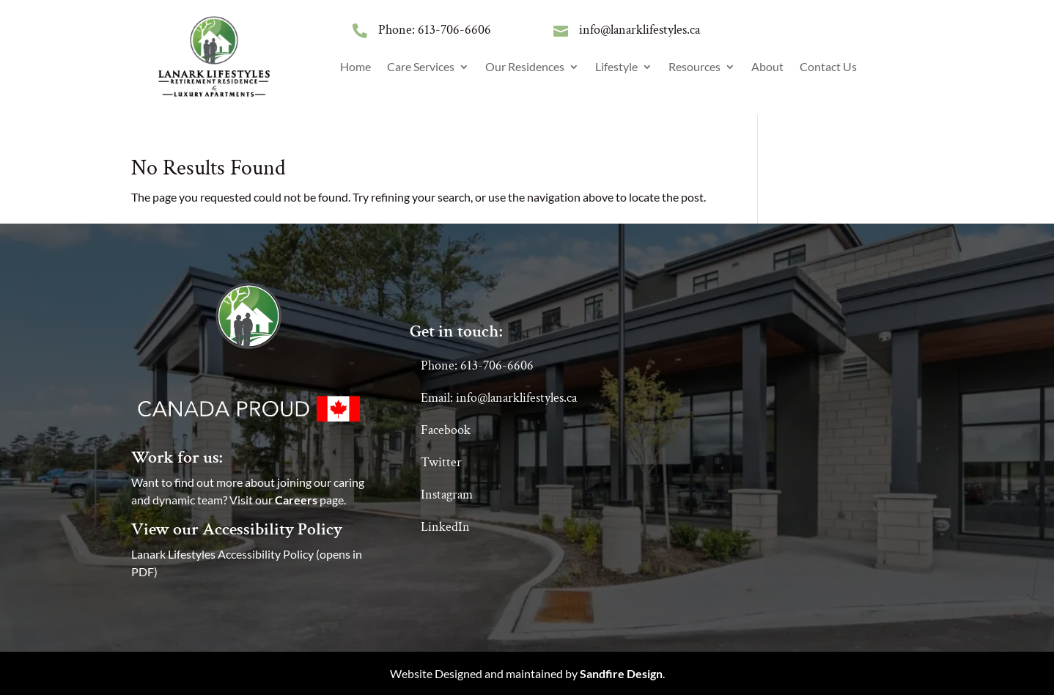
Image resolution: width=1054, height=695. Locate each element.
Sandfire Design (621, 673)
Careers (296, 500)
